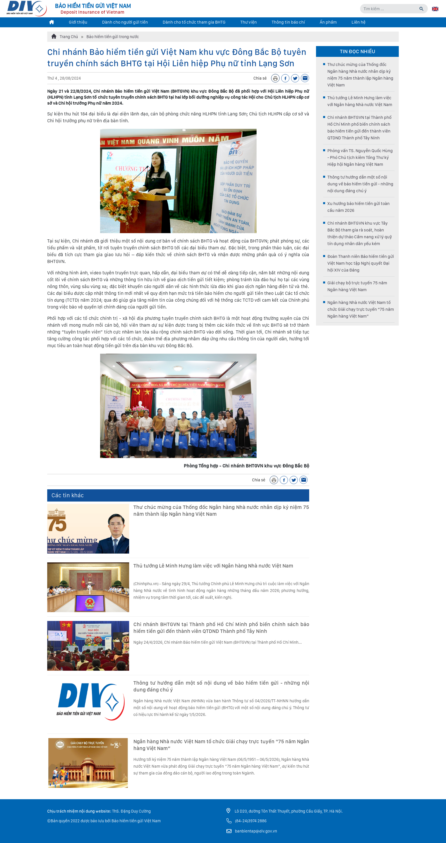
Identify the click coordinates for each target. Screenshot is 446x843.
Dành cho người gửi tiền (125, 22)
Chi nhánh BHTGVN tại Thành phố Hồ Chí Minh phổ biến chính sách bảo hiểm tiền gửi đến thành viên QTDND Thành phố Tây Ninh (221, 627)
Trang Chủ (64, 36)
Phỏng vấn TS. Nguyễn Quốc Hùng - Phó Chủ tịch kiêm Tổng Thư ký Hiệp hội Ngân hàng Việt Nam (360, 157)
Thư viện (248, 22)
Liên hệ (359, 22)
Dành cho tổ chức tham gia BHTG (194, 22)
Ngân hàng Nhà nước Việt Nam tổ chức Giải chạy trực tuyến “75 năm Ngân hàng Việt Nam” (221, 744)
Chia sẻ (260, 78)
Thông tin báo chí (288, 22)
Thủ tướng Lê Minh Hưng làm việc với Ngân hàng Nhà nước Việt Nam (213, 566)
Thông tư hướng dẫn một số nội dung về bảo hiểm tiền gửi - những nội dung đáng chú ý (221, 686)
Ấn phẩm (328, 22)
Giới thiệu (78, 22)
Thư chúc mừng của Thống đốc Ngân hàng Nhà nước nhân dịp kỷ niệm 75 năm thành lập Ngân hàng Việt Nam (221, 510)
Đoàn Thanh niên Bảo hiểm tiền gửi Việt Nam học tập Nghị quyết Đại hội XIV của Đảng (360, 263)
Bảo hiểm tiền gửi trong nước (112, 36)
